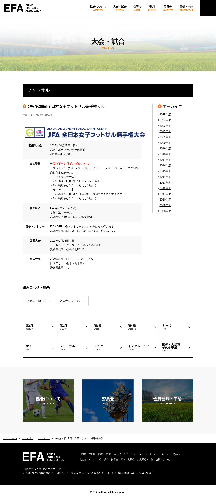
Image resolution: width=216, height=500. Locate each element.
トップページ (10, 438)
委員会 (167, 8)
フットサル (44, 438)
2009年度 (165, 205)
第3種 (100, 454)
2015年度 (165, 171)
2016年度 (165, 165)
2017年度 (165, 159)
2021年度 (165, 137)
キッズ (117, 454)
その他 (176, 454)
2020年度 (165, 142)
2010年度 (165, 199)
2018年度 (165, 154)
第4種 (108, 454)
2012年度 (165, 188)
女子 (125, 454)
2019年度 (165, 148)
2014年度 (165, 176)
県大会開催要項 (61, 154)
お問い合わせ (163, 459)
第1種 (83, 454)
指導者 (137, 8)
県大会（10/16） (37, 300)
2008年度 (165, 211)
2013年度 (165, 182)
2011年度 (165, 194)
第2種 (92, 454)
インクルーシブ (162, 454)
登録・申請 (186, 8)
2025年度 (165, 114)
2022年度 (165, 131)
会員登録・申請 (145, 459)
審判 (152, 8)
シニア (148, 454)
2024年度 (165, 120)
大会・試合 (120, 8)
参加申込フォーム (61, 212)
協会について (98, 8)
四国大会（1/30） (71, 300)
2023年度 (165, 125)
